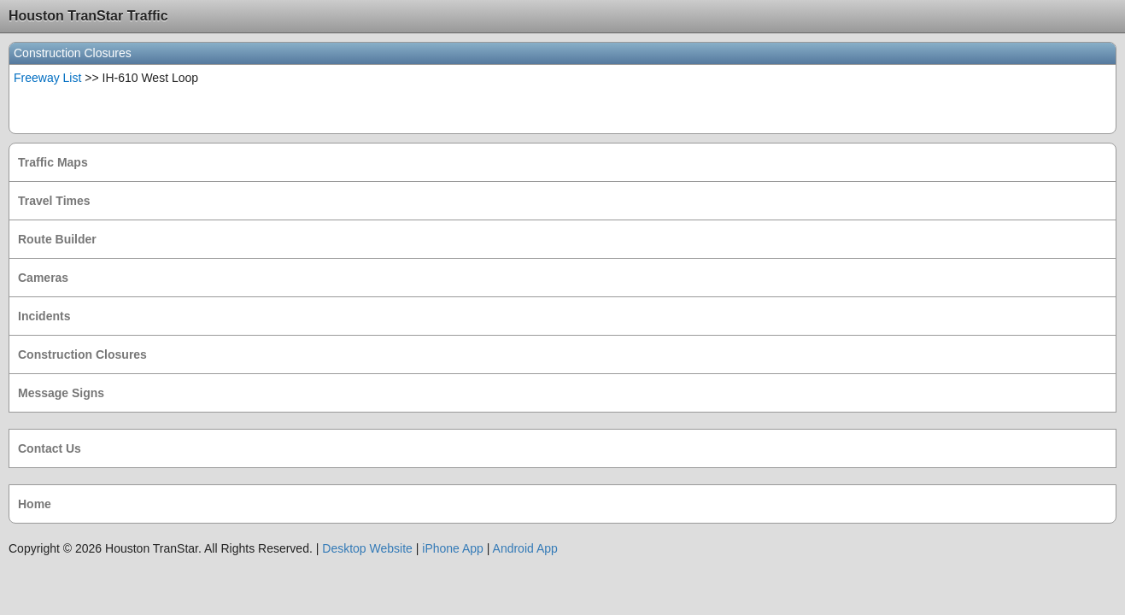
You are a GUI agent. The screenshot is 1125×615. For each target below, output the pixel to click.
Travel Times (54, 201)
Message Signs (61, 393)
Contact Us (49, 448)
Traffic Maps (53, 162)
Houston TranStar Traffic (88, 16)
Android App (525, 548)
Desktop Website (367, 548)
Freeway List (47, 78)
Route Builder (57, 239)
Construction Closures (82, 354)
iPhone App (452, 548)
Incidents (44, 316)
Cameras (43, 277)
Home (34, 504)
